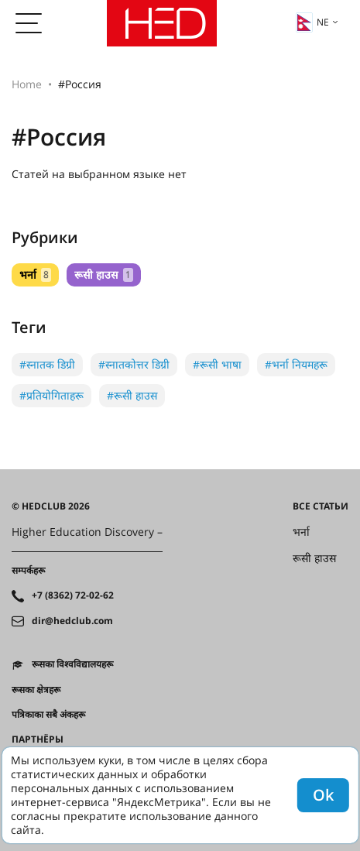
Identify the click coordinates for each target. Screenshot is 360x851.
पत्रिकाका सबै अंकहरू (48, 715)
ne (313, 22)
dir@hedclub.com (72, 621)
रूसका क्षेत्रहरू (36, 690)
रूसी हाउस (103, 274)
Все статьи (320, 506)
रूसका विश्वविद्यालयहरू (72, 664)
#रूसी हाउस (132, 395)
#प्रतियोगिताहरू (51, 395)
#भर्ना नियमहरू (296, 364)
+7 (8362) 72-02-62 (73, 595)
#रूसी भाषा (217, 364)
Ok (323, 794)
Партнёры (37, 739)
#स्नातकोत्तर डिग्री (134, 364)
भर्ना (35, 274)
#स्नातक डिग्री (47, 364)
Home (27, 84)
